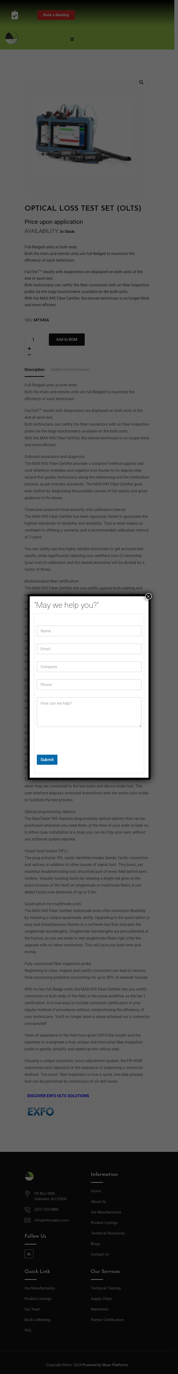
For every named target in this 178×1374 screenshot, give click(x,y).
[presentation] (74, 751)
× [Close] (148, 596)
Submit (47, 759)
